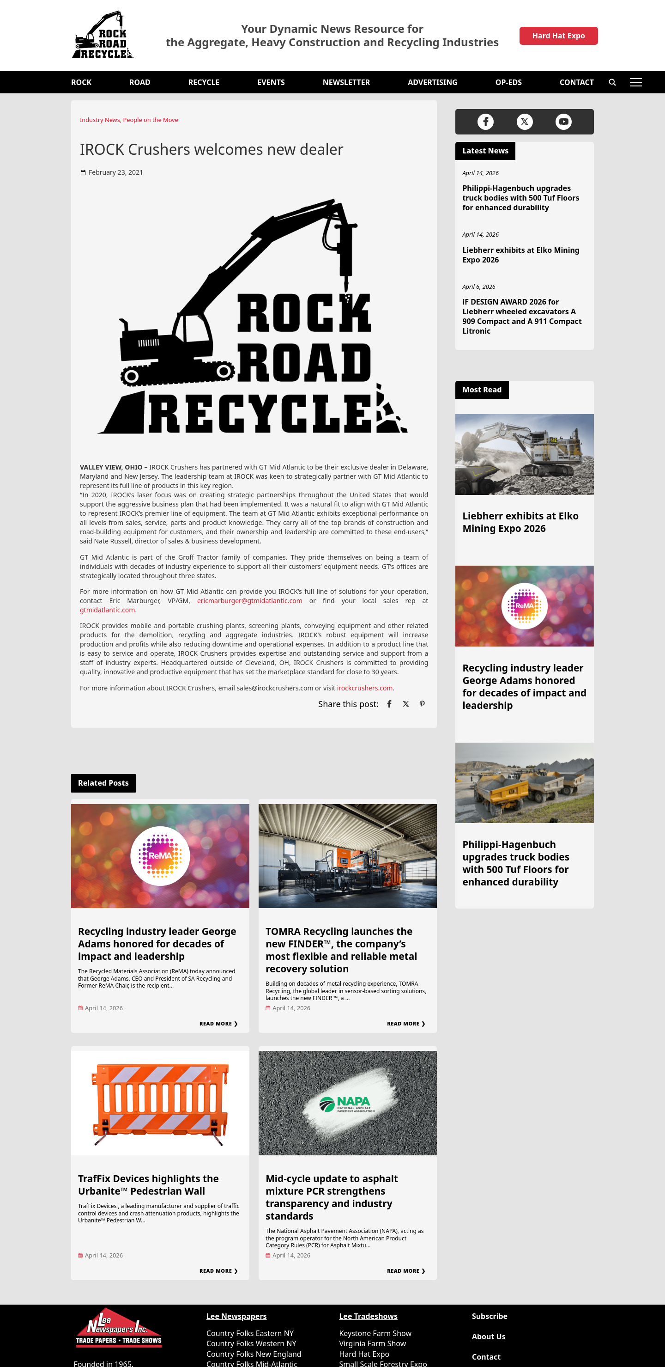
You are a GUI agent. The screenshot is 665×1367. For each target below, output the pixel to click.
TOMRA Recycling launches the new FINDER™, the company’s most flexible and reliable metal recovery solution (341, 950)
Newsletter (346, 82)
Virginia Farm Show (372, 1343)
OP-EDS (509, 82)
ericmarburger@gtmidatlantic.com (249, 600)
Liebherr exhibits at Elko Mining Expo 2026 (521, 255)
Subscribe (490, 1316)
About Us (489, 1336)
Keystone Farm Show (375, 1333)
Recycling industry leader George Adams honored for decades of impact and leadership (157, 944)
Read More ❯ (219, 1023)
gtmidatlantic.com (107, 609)
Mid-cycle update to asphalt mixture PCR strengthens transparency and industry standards (332, 1197)
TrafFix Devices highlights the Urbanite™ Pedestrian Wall (148, 1184)
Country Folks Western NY (251, 1343)
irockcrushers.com (365, 688)
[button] (612, 82)
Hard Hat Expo (558, 36)
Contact (577, 82)
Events (270, 82)
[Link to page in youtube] (564, 122)
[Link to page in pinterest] (422, 703)
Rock (81, 82)
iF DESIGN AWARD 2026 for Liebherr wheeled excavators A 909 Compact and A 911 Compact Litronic (521, 316)
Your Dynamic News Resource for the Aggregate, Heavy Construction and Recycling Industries (332, 35)
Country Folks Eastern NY (250, 1333)
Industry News (100, 120)
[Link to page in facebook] (389, 703)
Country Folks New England (254, 1354)
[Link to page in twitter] (406, 703)
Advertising (433, 82)
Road (140, 82)
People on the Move (150, 120)
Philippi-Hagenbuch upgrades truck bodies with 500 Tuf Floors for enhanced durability (520, 198)
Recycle (204, 82)
